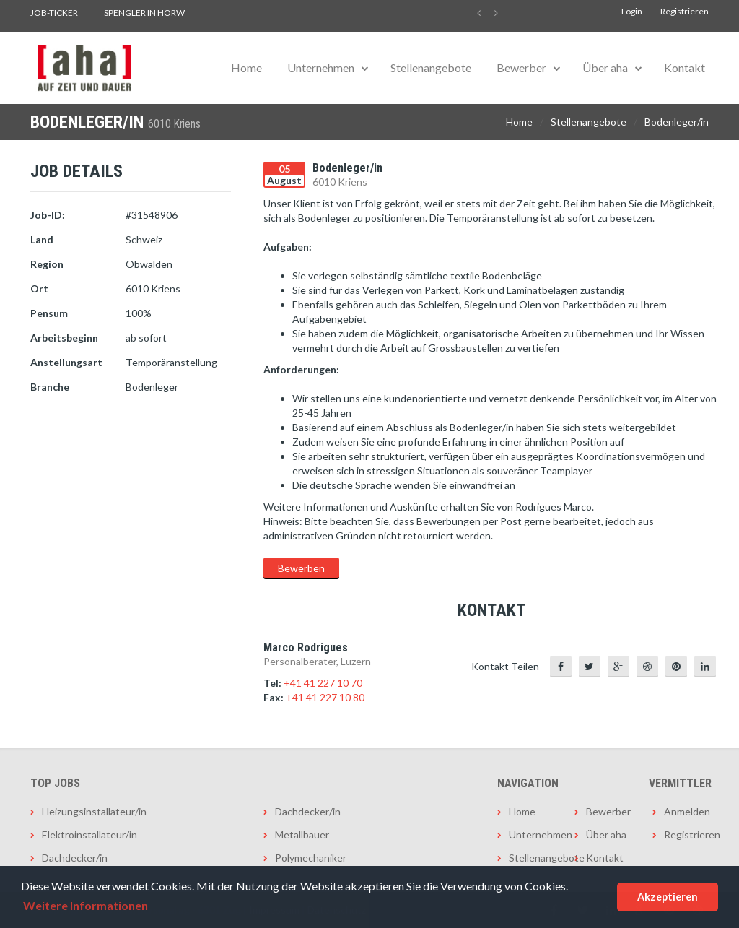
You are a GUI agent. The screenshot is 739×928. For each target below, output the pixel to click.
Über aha (605, 67)
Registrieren (684, 11)
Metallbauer (302, 834)
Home (246, 67)
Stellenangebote (430, 67)
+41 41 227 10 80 (325, 697)
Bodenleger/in (676, 122)
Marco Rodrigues (305, 647)
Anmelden (686, 811)
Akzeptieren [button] (667, 896)
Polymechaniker (310, 857)
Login (631, 11)
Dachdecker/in (75, 857)
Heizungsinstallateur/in (94, 811)
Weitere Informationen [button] (85, 905)
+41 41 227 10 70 (323, 683)
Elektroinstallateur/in (89, 834)
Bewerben (301, 568)
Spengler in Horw (144, 12)
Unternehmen (320, 67)
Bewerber (521, 67)
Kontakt (684, 67)
